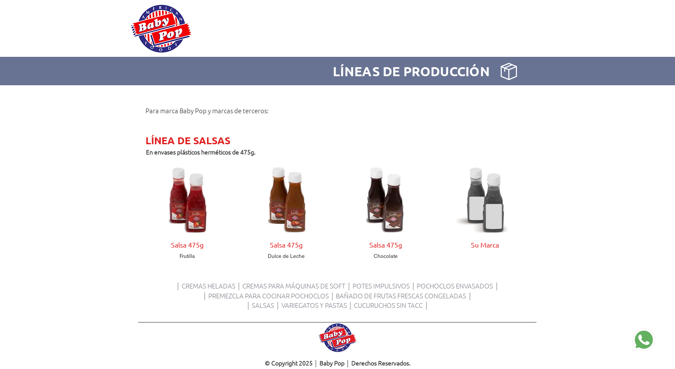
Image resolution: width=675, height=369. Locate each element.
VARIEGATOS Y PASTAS (314, 305)
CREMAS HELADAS (208, 285)
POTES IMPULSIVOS (381, 285)
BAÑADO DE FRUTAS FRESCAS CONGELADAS (401, 295)
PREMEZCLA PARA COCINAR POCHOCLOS (268, 295)
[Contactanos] (644, 340)
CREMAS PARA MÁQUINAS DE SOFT (293, 285)
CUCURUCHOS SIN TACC (388, 305)
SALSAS (264, 305)
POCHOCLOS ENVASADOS (455, 285)
